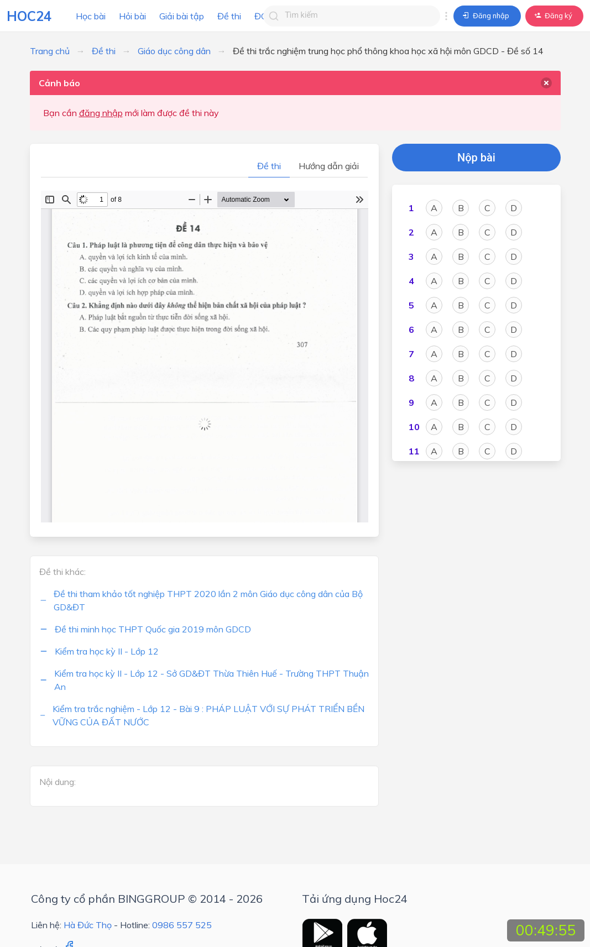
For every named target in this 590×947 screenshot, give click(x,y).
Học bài (91, 16)
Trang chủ (50, 50)
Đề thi (229, 16)
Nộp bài (476, 157)
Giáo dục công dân (174, 50)
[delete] (546, 82)
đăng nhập (101, 112)
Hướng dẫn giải (329, 165)
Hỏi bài (132, 16)
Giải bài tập (181, 16)
